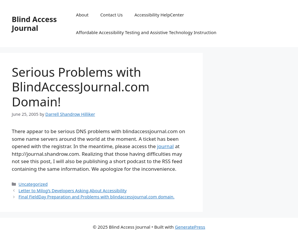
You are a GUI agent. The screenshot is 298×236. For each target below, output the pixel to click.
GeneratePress (190, 227)
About (82, 15)
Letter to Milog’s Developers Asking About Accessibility (73, 190)
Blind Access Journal (34, 23)
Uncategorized (33, 184)
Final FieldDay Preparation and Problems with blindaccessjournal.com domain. (96, 197)
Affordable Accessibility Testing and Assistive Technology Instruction (146, 32)
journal (165, 146)
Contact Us (111, 15)
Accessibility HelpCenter (159, 15)
